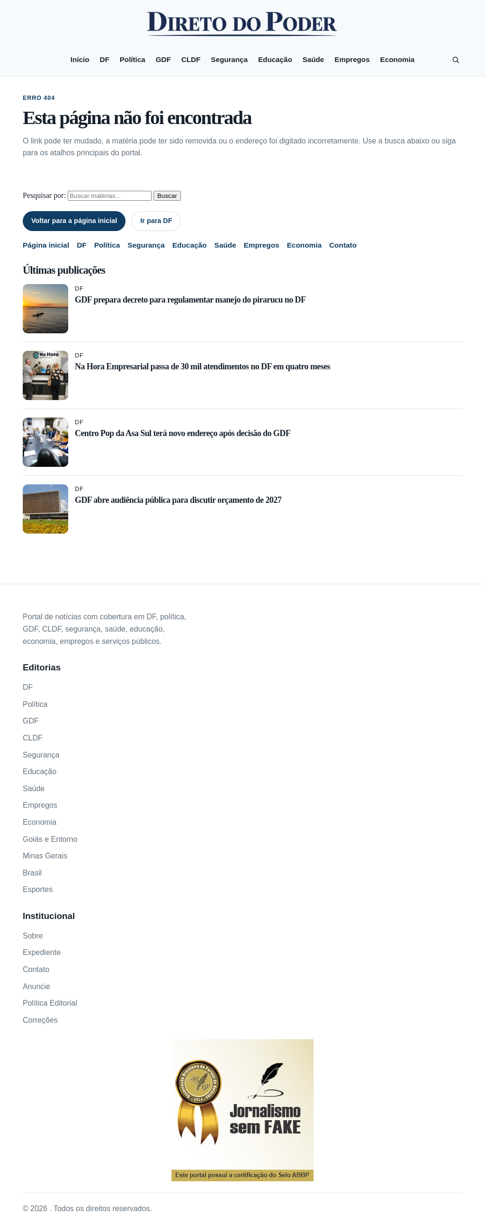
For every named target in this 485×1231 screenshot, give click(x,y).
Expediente (42, 952)
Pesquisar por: (44, 195)
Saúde (313, 59)
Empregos (351, 59)
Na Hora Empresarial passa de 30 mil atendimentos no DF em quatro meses (202, 366)
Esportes (38, 889)
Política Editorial (50, 1003)
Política (132, 59)
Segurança (229, 59)
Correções (40, 1020)
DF (104, 59)
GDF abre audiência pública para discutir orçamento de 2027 (178, 500)
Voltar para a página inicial (74, 220)
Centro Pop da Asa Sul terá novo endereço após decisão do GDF (182, 433)
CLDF (191, 59)
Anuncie (36, 986)
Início (80, 59)
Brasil (32, 873)
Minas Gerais (45, 856)
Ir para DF (156, 220)
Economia (397, 59)
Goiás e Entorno (50, 839)
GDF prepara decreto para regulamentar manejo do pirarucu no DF (190, 299)
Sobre (33, 936)
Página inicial (46, 245)
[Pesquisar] (455, 59)
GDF (163, 59)
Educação (275, 59)
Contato (343, 245)
